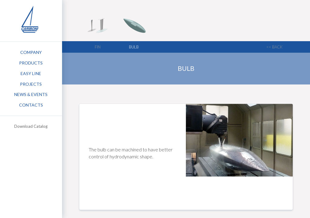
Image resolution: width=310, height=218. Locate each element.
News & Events (31, 94)
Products (31, 62)
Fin (98, 47)
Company (31, 52)
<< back (274, 47)
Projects (31, 84)
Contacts (31, 104)
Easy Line (31, 73)
